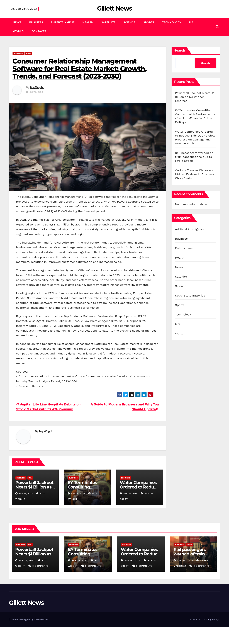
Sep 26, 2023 (27, 560)
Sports (148, 22)
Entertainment (63, 22)
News (17, 22)
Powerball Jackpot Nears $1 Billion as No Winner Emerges (195, 97)
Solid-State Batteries (190, 295)
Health (87, 22)
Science (129, 22)
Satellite (108, 22)
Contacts (38, 31)
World (18, 31)
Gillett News (114, 8)
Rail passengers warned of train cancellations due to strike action (194, 156)
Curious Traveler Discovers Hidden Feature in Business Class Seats (194, 174)
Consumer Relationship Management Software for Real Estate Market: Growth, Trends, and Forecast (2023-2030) (80, 68)
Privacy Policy (211, 619)
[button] (217, 26)
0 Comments (40, 566)
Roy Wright (37, 87)
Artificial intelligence (190, 229)
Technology (171, 22)
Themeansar (41, 619)
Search (179, 50)
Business (36, 22)
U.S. (191, 22)
